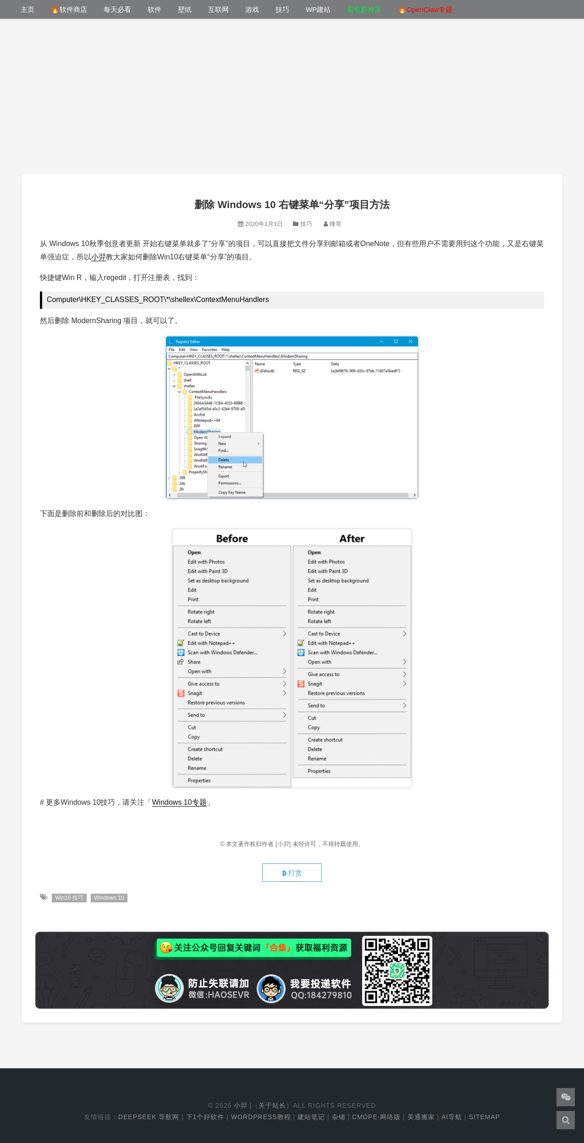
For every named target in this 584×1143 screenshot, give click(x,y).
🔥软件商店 (69, 9)
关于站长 (272, 1105)
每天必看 (117, 9)
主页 (27, 9)
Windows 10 (109, 898)
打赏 (292, 873)
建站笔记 (311, 1117)
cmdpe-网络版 (376, 1117)
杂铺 (339, 1117)
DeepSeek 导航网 (148, 1117)
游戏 (252, 9)
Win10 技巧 (69, 898)
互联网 (218, 9)
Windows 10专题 (179, 802)
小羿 (98, 257)
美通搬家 (421, 1117)
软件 (154, 9)
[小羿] (283, 844)
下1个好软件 (205, 1117)
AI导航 (451, 1117)
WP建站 (318, 9)
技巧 (282, 9)
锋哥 (336, 223)
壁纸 (185, 9)
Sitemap (484, 1117)
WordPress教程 (261, 1117)
